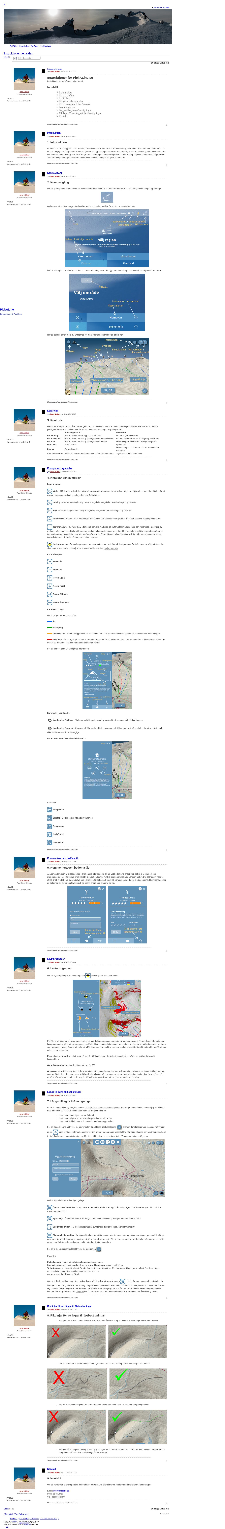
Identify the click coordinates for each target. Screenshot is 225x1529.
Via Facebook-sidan (56, 1497)
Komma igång (66, 95)
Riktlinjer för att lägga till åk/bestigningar (80, 113)
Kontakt (63, 116)
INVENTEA (27, 1524)
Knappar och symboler (71, 101)
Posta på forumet (55, 1494)
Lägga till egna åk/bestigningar (75, 110)
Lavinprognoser (67, 107)
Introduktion (65, 92)
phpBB (14, 1521)
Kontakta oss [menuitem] (34, 1519)
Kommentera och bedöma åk (74, 104)
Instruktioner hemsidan (18, 53)
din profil (80, 1291)
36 (12, 98)
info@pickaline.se (61, 1491)
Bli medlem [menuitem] (157, 7)
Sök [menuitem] (7, 1527)
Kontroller (64, 98)
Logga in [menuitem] (166, 7)
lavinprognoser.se (79, 1044)
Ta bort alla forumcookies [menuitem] (48, 1519)
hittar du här (78, 81)
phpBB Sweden (24, 1523)
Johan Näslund (24, 92)
